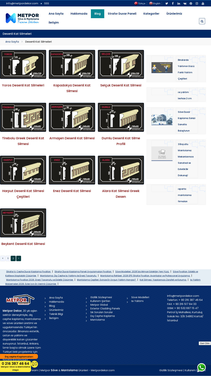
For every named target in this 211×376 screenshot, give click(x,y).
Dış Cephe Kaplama (102, 316)
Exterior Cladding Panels (105, 308)
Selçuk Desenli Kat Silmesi (120, 85)
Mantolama (97, 319)
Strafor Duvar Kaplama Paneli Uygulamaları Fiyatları (83, 271)
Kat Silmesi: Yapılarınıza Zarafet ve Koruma (163, 279)
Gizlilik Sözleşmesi (101, 297)
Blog (52, 306)
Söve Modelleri (140, 297)
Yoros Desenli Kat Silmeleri (23, 85)
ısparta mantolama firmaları (184, 195)
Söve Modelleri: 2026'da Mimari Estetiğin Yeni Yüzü (142, 271)
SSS (46, 3)
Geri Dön (205, 343)
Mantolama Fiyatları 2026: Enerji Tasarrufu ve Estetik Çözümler (40, 279)
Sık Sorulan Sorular (101, 312)
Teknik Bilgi (56, 314)
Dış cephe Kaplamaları (19, 356)
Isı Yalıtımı (137, 301)
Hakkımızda (79, 13)
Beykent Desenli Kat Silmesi (23, 244)
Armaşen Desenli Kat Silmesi (72, 138)
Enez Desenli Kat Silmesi (72, 191)
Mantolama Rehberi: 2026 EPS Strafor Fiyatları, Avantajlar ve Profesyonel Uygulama (145, 275)
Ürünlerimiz (174, 13)
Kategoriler (151, 13)
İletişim (54, 22)
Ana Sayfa (56, 13)
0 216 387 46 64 (15, 366)
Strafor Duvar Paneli (122, 13)
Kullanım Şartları (100, 301)
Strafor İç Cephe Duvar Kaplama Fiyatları (28, 271)
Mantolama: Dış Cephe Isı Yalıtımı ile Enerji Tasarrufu (68, 275)
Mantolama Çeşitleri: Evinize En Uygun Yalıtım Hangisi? (106, 279)
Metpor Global (99, 305)
